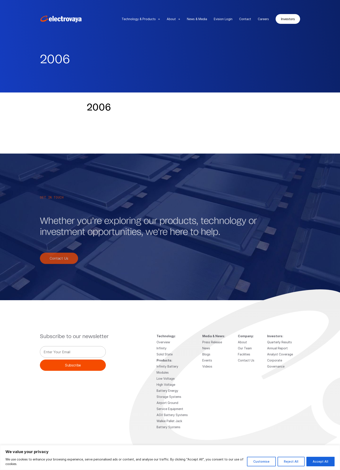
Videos (207, 366)
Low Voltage (166, 378)
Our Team (245, 348)
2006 (99, 107)
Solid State (165, 354)
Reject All (291, 461)
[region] (170, 457)
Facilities (244, 354)
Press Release (212, 342)
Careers (263, 19)
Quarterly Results (279, 342)
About (173, 19)
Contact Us (59, 262)
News (206, 348)
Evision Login (223, 19)
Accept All (320, 461)
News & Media (197, 19)
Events (207, 360)
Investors (288, 18)
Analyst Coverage (280, 354)
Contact (245, 19)
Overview (163, 342)
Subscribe (73, 365)
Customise (261, 461)
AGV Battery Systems (172, 415)
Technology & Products (141, 19)
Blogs (206, 354)
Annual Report (277, 348)
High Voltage (166, 384)
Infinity (162, 348)
